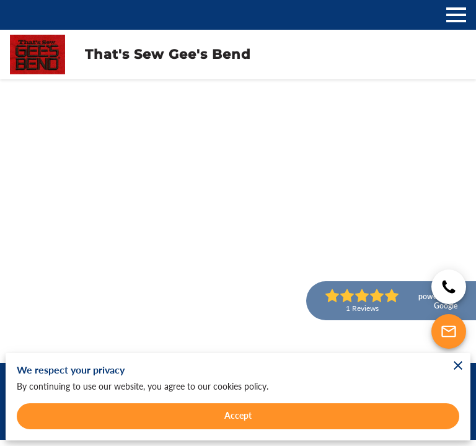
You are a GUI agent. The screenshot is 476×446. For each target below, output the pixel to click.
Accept (238, 415)
